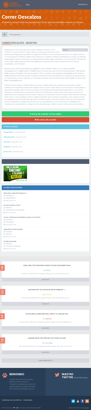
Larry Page (48, 343)
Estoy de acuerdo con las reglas (45, 113)
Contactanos (27, 400)
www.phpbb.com (70, 73)
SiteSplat (48, 294)
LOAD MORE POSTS (45, 360)
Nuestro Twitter (75, 376)
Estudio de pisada (10, 241)
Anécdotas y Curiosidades (15, 210)
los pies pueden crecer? (12, 205)
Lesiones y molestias (13, 246)
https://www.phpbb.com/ (13, 80)
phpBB (39, 408)
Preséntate (10, 222)
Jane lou (48, 319)
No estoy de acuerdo (45, 119)
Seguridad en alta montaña (13, 229)
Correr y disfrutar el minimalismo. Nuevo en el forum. (22, 217)
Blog (27, 5)
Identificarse (82, 4)
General (8, 234)
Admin (48, 270)
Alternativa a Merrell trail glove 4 (15, 193)
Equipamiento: (11, 198)
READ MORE (45, 280)
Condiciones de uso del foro (12, 400)
